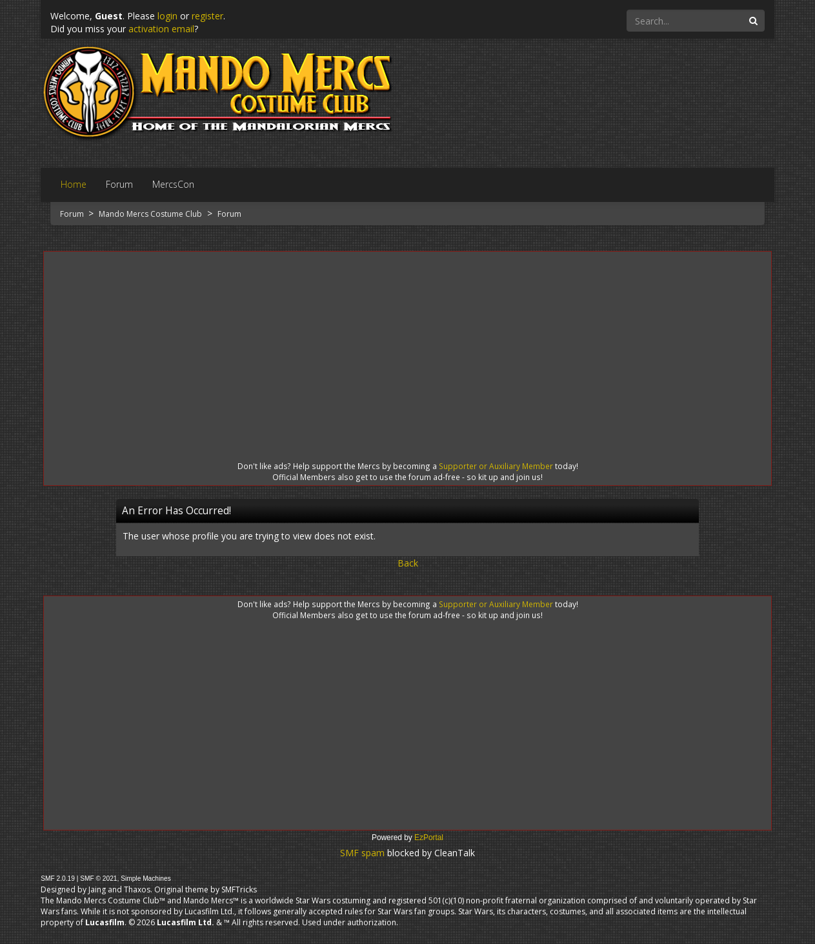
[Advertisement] (407, 344)
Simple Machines (146, 878)
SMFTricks (239, 889)
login (167, 16)
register (207, 16)
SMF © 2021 (98, 878)
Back (407, 563)
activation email (161, 29)
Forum (73, 213)
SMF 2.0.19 (58, 878)
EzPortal (428, 837)
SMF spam (362, 853)
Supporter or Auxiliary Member (496, 466)
